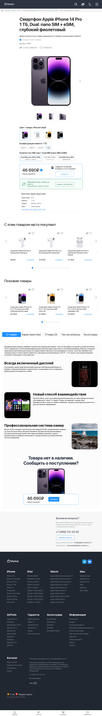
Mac (82, 571)
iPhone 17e (11, 576)
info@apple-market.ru (82, 543)
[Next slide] (80, 81)
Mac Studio (84, 590)
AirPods (11, 614)
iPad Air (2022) (32, 576)
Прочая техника (34, 634)
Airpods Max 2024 (14, 625)
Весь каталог (12, 662)
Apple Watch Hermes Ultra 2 (60, 579)
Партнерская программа (78, 634)
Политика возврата (76, 625)
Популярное (11, 668)
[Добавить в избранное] (46, 47)
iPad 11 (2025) (32, 588)
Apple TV (31, 622)
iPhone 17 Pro (12, 582)
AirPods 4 (10, 622)
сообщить (65, 174)
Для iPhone (51, 622)
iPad (30, 571)
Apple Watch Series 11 (58, 590)
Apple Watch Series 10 (58, 588)
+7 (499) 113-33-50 (67, 531)
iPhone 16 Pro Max (13, 593)
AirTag (30, 631)
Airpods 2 (10, 639)
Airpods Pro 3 (12, 619)
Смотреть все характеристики (33, 209)
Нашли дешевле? (29, 174)
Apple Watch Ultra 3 (57, 599)
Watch (54, 571)
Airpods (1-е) (12, 642)
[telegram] (84, 562)
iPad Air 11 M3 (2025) (35, 590)
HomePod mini (33, 625)
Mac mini (83, 588)
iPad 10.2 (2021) (33, 582)
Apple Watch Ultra (57, 602)
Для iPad (50, 625)
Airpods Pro (11, 631)
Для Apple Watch (53, 631)
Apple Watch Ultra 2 (57, 593)
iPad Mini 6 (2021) (33, 579)
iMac (81, 585)
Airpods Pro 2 (12, 628)
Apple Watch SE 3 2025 (59, 585)
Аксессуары (54, 614)
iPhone (11, 571)
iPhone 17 (10, 588)
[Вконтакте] (89, 562)
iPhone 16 (10, 602)
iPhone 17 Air (11, 585)
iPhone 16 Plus (12, 599)
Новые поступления (14, 665)
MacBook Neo (85, 576)
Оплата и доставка (76, 631)
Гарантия (72, 637)
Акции (9, 671)
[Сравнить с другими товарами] (28, 47)
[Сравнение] (29, 233)
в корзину (30, 260)
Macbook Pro (85, 579)
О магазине (73, 619)
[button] (39, 713)
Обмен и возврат (75, 639)
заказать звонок (65, 537)
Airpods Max (11, 634)
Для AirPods (51, 619)
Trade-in (72, 645)
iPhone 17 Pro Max (13, 579)
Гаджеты (33, 614)
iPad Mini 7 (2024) (34, 602)
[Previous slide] (6, 241)
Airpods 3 (10, 637)
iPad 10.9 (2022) (33, 585)
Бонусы (72, 642)
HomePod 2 (32, 628)
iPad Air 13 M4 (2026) (35, 599)
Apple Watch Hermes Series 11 (61, 576)
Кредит (72, 622)
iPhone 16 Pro (12, 596)
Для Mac (50, 628)
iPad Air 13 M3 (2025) (35, 596)
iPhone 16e (11, 590)
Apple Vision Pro (34, 619)
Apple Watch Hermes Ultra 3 (60, 582)
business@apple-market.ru (78, 545)
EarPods (10, 645)
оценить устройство (65, 184)
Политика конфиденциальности (81, 628)
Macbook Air (84, 582)
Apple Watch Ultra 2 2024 (60, 596)
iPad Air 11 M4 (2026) (35, 593)
